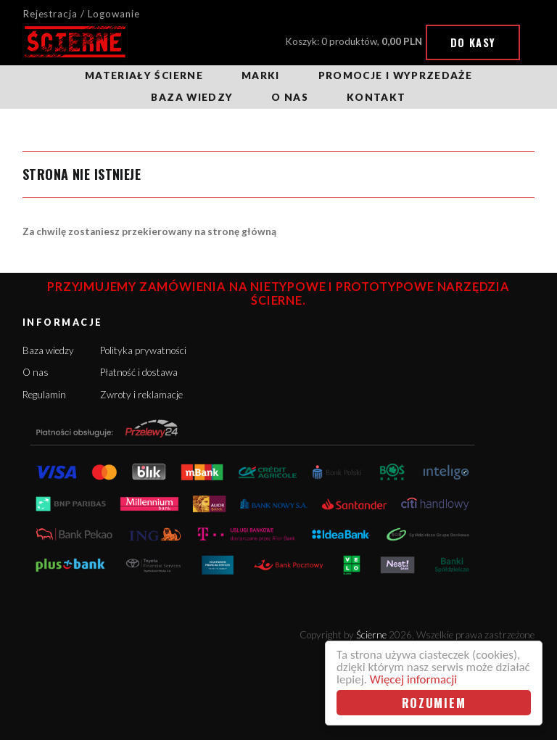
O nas (289, 97)
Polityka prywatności (143, 350)
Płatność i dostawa (139, 372)
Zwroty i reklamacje (141, 394)
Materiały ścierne (144, 75)
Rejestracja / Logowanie (81, 14)
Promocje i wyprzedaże (395, 75)
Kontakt (376, 97)
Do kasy (473, 42)
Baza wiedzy (192, 97)
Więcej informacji (413, 679)
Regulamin (44, 394)
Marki (261, 75)
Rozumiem (434, 703)
